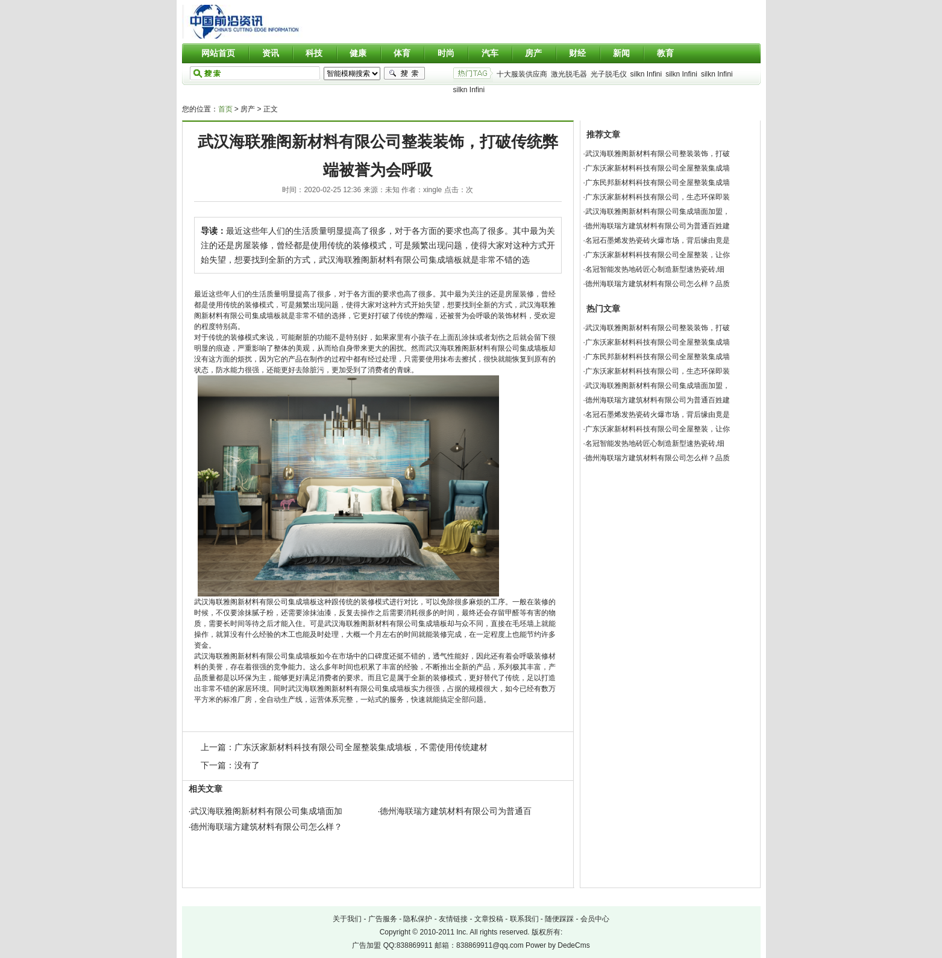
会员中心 (594, 919)
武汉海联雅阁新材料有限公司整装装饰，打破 (657, 153)
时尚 (446, 53)
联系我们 (524, 919)
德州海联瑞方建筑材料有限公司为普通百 (456, 811)
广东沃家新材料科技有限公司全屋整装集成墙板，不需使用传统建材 (361, 747)
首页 (225, 109)
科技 (314, 53)
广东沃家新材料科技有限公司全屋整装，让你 (657, 255)
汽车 (490, 53)
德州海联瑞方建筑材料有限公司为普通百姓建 (657, 226)
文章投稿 (488, 919)
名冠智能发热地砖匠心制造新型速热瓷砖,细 (654, 269)
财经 (577, 53)
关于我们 (347, 919)
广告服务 (382, 919)
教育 (665, 53)
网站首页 (218, 53)
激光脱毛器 (569, 74)
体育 (402, 53)
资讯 (270, 53)
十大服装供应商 (522, 74)
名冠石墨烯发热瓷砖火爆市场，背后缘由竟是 (657, 240)
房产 (533, 53)
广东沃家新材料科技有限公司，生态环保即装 (657, 197)
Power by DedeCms (558, 945)
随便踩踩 (559, 919)
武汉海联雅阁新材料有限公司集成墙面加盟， (657, 211)
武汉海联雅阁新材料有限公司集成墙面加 (266, 811)
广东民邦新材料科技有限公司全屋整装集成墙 (657, 182)
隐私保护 (417, 919)
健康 (358, 53)
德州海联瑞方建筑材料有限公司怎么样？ (266, 826)
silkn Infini (646, 74)
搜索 (404, 73)
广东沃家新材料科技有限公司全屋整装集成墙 (657, 168)
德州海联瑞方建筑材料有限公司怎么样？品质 (657, 284)
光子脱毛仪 (609, 74)
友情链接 (453, 919)
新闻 (621, 53)
